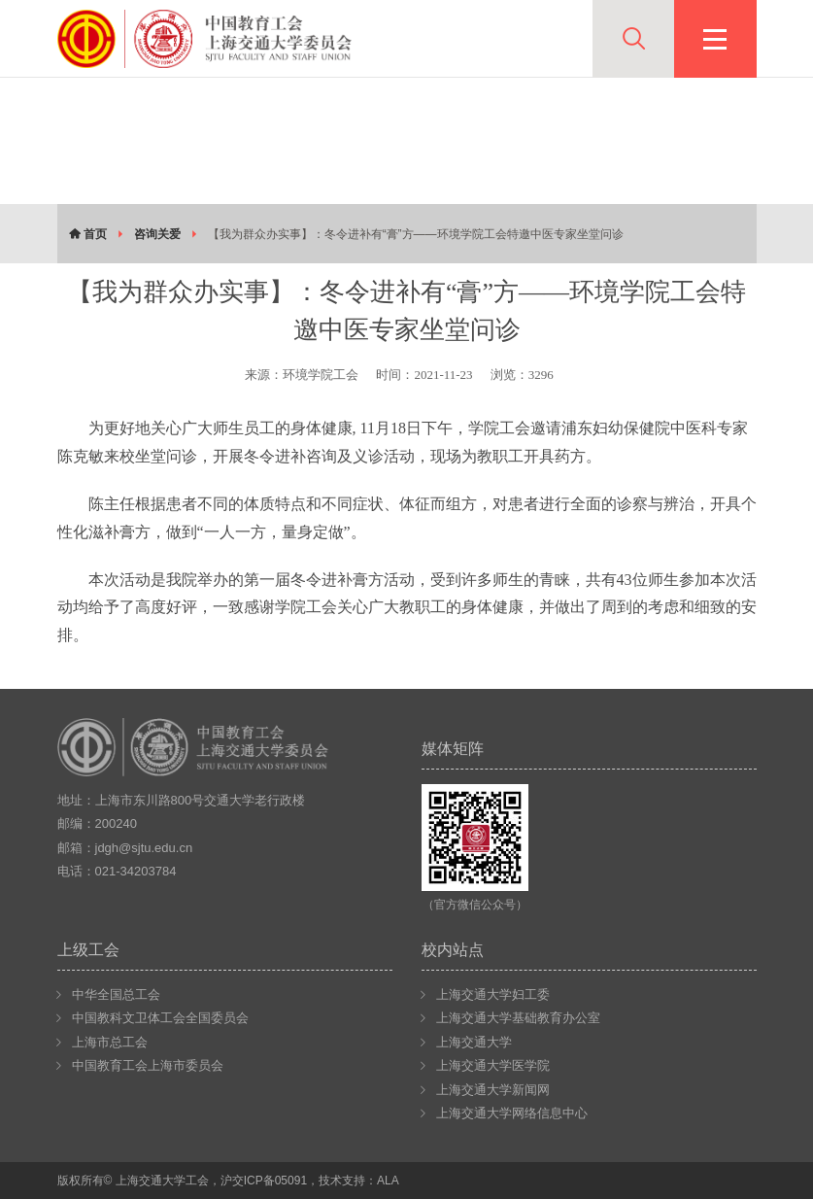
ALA (388, 1180)
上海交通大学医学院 (493, 1065)
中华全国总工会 (116, 994)
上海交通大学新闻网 (493, 1089)
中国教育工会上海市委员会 (147, 1065)
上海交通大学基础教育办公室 (518, 1018)
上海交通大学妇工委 (493, 994)
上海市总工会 (110, 1042)
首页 (88, 234)
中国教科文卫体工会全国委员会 (160, 1018)
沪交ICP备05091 (263, 1180)
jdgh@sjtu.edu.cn (144, 847)
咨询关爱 (157, 234)
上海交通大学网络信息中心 (512, 1113)
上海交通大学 (474, 1042)
